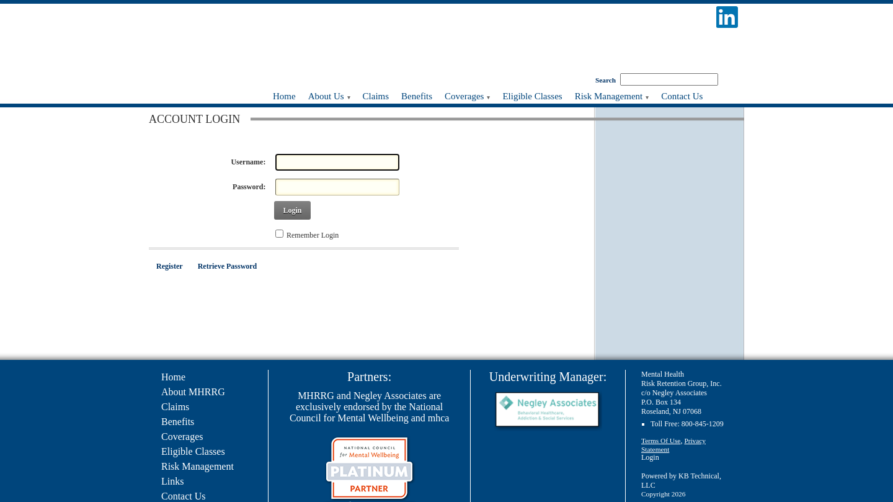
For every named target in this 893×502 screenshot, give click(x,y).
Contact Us (183, 496)
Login (292, 210)
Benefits (177, 421)
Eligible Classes (193, 451)
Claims (175, 406)
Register (169, 266)
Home (173, 377)
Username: (248, 162)
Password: (249, 186)
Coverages (182, 436)
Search (605, 80)
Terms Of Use (660, 440)
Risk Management (197, 466)
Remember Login (313, 235)
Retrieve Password (227, 266)
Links (172, 481)
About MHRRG (193, 392)
